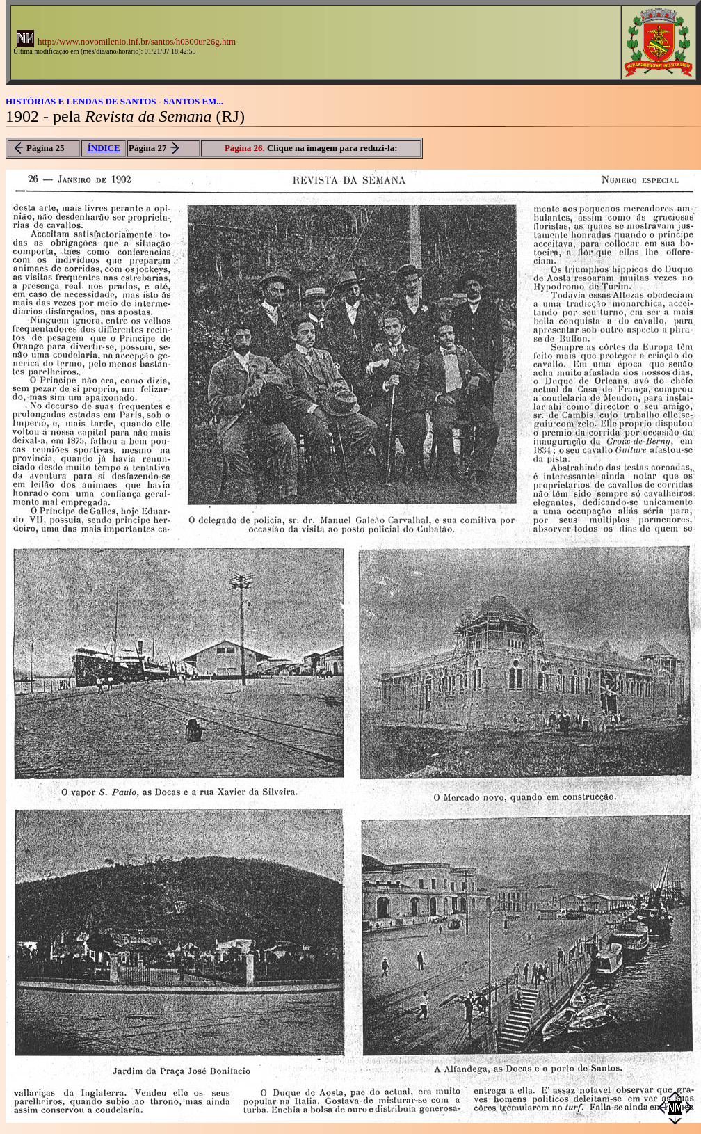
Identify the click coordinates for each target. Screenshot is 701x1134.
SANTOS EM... (193, 101)
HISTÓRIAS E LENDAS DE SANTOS (81, 101)
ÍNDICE (104, 148)
